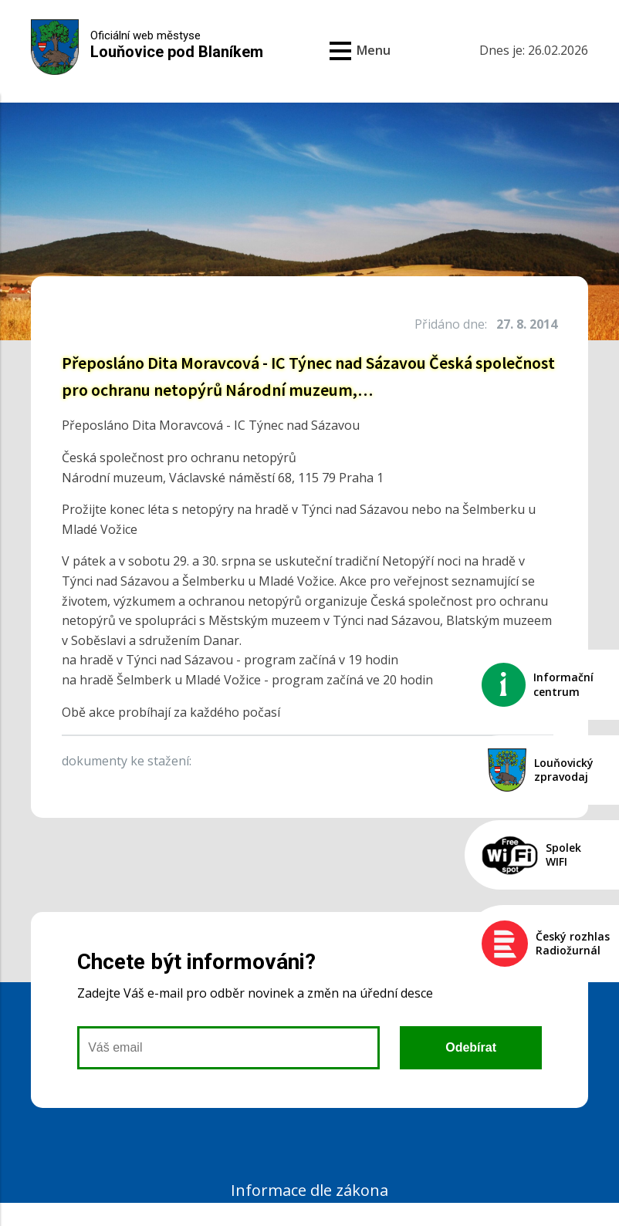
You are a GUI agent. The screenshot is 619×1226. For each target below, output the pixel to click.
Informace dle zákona (309, 1190)
